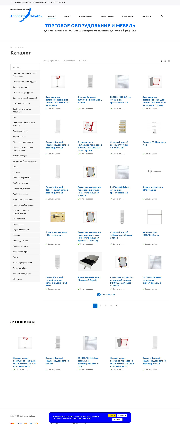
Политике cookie (84, 418)
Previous (163, 323)
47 (117, 305)
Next (168, 323)
